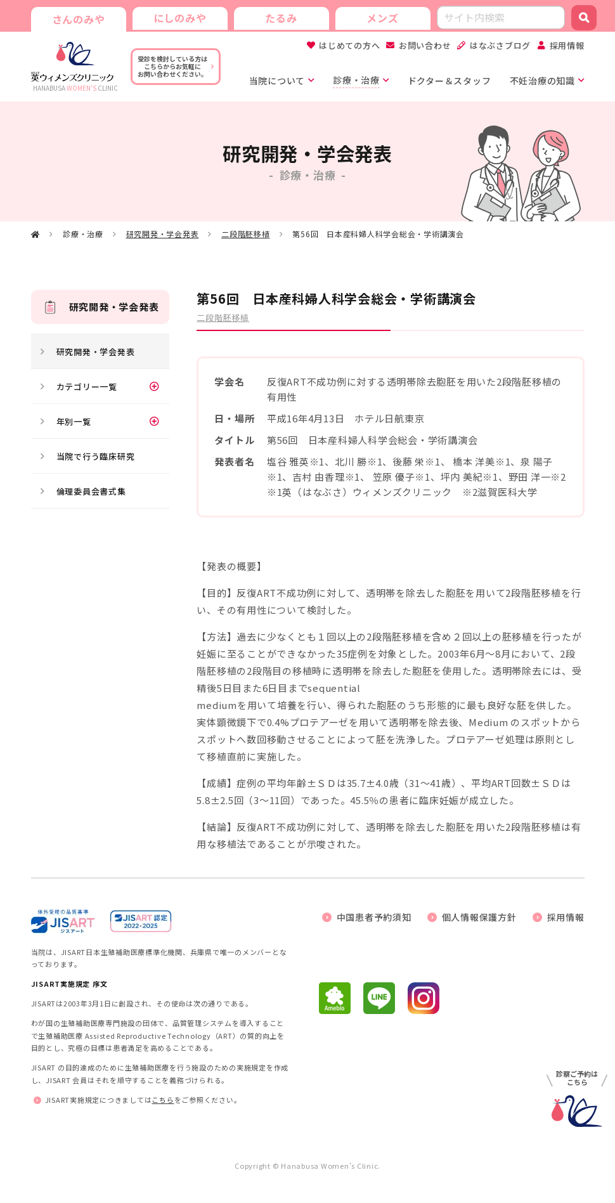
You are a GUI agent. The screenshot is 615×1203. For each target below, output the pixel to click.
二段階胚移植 (245, 233)
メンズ (382, 17)
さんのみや (78, 19)
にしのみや (180, 17)
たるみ (281, 17)
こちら (163, 1100)
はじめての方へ (349, 45)
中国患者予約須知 (374, 917)
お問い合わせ (425, 45)
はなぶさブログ (500, 45)
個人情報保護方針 (479, 917)
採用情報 (567, 45)
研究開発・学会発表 (162, 233)
